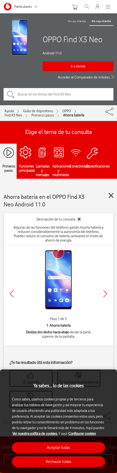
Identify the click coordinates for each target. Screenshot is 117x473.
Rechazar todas (58, 461)
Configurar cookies (82, 433)
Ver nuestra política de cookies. (35, 433)
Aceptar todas (58, 447)
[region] (58, 421)
